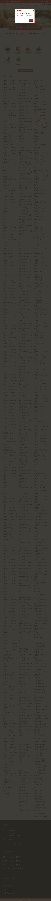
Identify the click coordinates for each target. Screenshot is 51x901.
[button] (33, 11)
